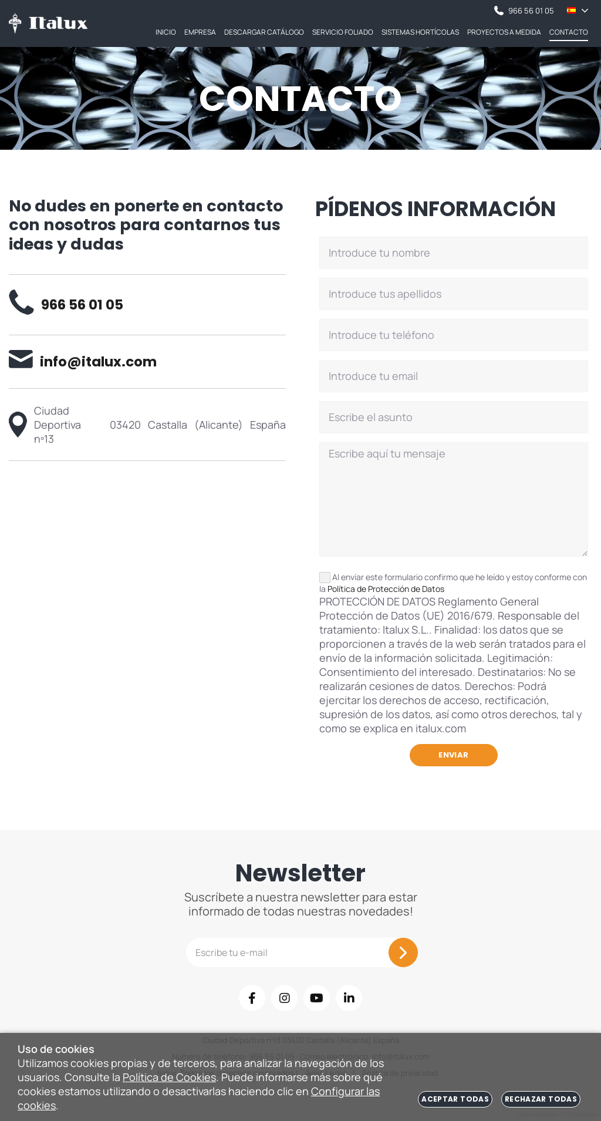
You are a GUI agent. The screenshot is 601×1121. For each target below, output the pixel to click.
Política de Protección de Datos (385, 588)
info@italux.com (83, 361)
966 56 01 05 (524, 10)
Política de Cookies (169, 1077)
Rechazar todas (541, 1099)
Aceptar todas (455, 1099)
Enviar (453, 754)
